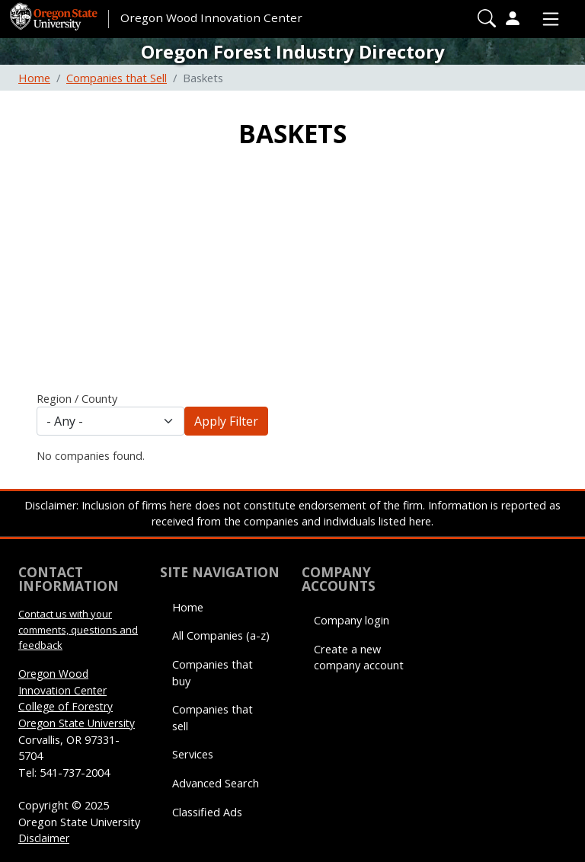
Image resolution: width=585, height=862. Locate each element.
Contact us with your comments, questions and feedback (78, 629)
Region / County (77, 398)
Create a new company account (359, 657)
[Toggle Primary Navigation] (547, 19)
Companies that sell (212, 717)
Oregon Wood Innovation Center (211, 17)
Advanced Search (215, 783)
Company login (351, 620)
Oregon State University (76, 723)
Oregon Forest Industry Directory (293, 51)
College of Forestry (65, 706)
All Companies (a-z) (221, 635)
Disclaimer (43, 838)
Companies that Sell (116, 77)
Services (192, 754)
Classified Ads (207, 812)
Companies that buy (212, 672)
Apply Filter (226, 421)
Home (34, 77)
